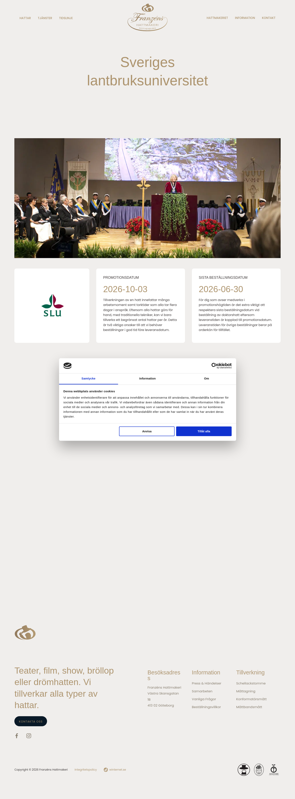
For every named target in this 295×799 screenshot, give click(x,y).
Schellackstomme (251, 683)
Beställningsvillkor (206, 707)
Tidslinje (66, 18)
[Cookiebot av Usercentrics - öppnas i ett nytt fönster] (214, 366)
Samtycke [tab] (88, 378)
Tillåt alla (204, 431)
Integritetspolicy (86, 770)
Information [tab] (147, 378)
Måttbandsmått (249, 707)
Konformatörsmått (251, 699)
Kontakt (269, 18)
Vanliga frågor (204, 699)
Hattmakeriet (217, 18)
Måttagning (245, 691)
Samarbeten (202, 691)
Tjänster (45, 18)
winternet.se (117, 770)
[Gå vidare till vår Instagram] (28, 736)
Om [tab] (206, 378)
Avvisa (147, 431)
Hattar (25, 18)
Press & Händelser (206, 683)
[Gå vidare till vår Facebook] (16, 736)
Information (245, 18)
